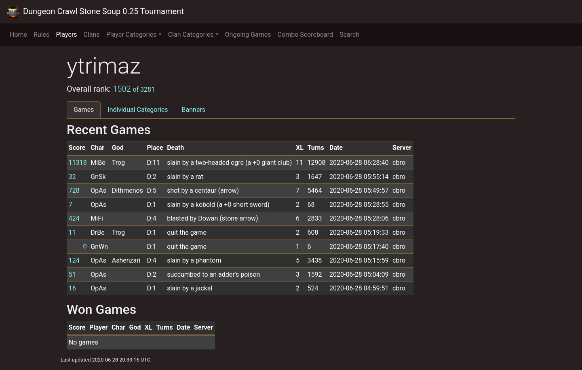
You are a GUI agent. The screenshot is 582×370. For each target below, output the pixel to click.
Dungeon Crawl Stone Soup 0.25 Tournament (95, 11)
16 (72, 288)
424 (74, 218)
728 (74, 190)
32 (72, 177)
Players (66, 34)
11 (72, 232)
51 (72, 274)
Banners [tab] (194, 110)
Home (18, 34)
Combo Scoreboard (305, 34)
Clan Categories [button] (191, 34)
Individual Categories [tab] (138, 110)
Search (349, 34)
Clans (92, 34)
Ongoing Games (248, 34)
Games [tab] (84, 110)
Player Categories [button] (131, 34)
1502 (134, 89)
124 (74, 260)
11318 (78, 162)
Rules (41, 34)
